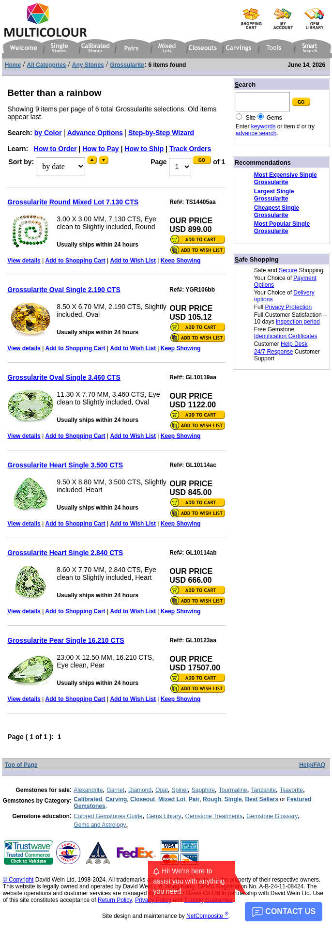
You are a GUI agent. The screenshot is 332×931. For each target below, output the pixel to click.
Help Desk (294, 344)
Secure (288, 270)
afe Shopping (257, 259)
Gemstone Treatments (213, 816)
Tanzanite (263, 790)
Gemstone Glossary (272, 816)
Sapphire (203, 790)
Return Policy (115, 900)
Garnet (115, 790)
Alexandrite (88, 790)
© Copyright (18, 879)
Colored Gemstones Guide (108, 816)
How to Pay (100, 149)
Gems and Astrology (100, 825)
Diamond (139, 790)
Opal (161, 790)
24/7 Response (273, 351)
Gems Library (163, 816)
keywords (263, 126)
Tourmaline (233, 790)
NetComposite (207, 916)
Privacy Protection (288, 307)
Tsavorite (291, 790)
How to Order (55, 149)
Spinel (179, 790)
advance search (256, 133)
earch (245, 84)
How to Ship (144, 149)
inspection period (298, 321)
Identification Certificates (285, 336)
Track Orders (190, 149)
